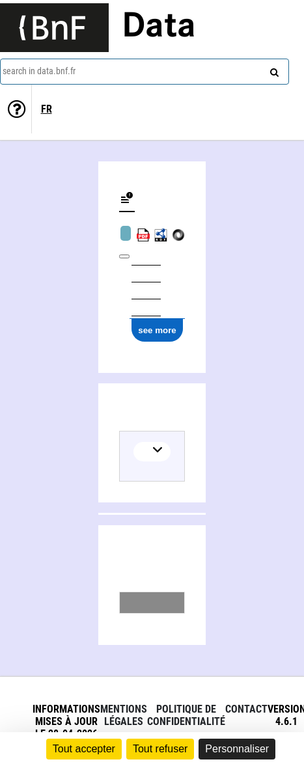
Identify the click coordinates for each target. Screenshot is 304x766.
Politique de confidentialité (186, 715)
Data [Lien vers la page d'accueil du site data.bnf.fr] (159, 27)
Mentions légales (123, 715)
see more (157, 330)
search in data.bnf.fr (39, 71)
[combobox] (144, 72)
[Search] (272, 69)
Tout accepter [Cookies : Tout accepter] (84, 748)
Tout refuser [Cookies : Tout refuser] (160, 748)
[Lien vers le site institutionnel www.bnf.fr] (54, 27)
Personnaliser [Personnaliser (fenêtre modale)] (237, 748)
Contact (246, 709)
